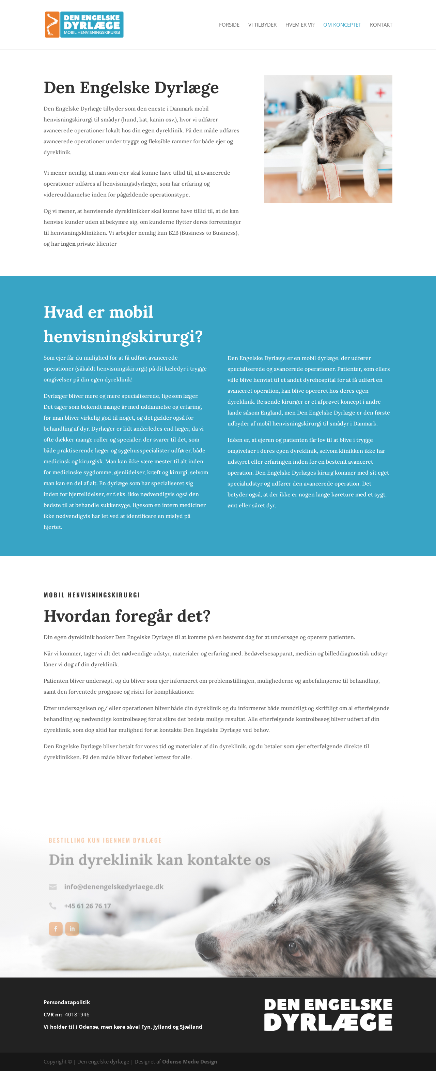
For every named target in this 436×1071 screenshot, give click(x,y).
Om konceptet (342, 25)
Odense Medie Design (189, 1061)
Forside (229, 25)
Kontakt (381, 25)
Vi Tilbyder (262, 25)
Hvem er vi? (299, 25)
